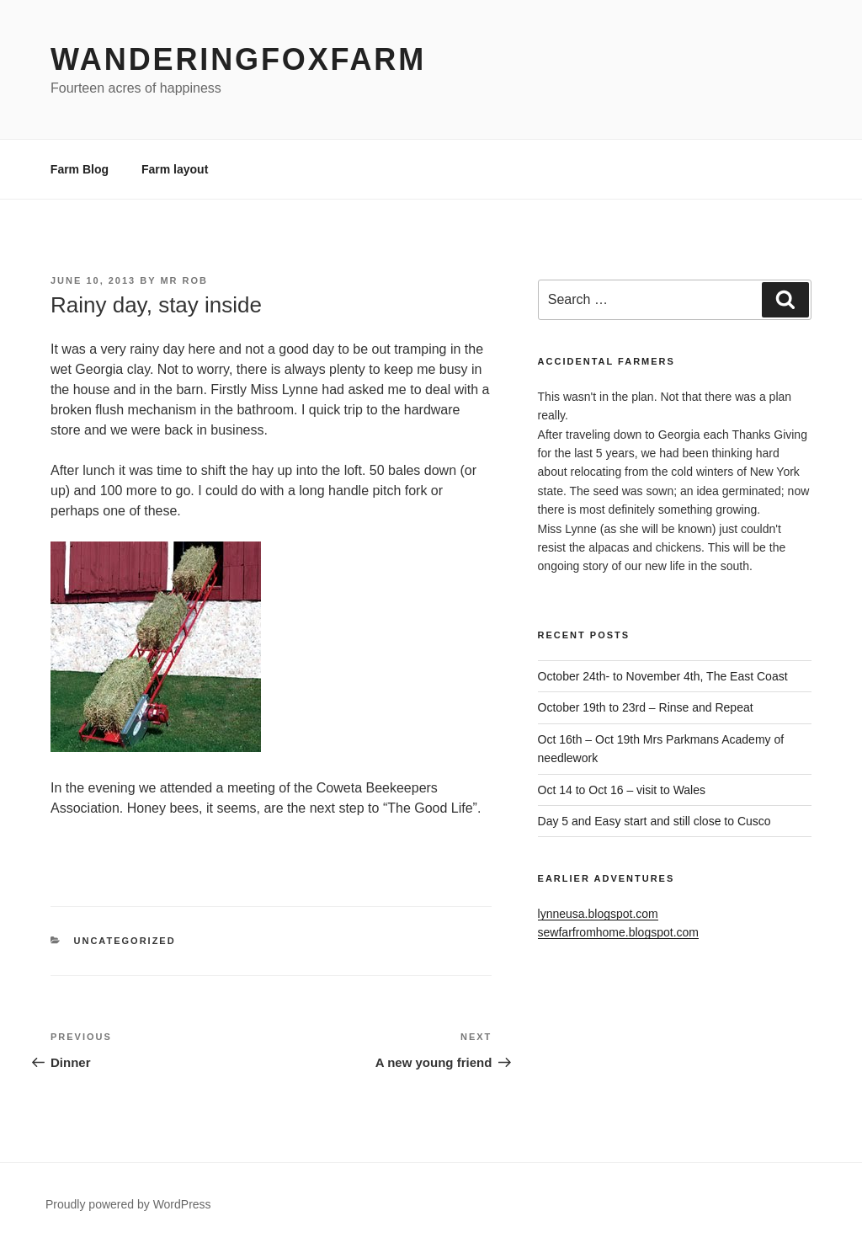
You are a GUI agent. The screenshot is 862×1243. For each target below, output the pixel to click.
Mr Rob (184, 280)
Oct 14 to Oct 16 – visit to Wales (621, 790)
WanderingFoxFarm (238, 59)
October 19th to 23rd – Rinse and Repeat (645, 707)
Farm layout (174, 169)
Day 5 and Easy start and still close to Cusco (654, 821)
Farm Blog (80, 169)
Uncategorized (125, 941)
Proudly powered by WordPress (128, 1204)
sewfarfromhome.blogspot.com (618, 932)
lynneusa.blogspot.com (598, 913)
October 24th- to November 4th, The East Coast (663, 676)
